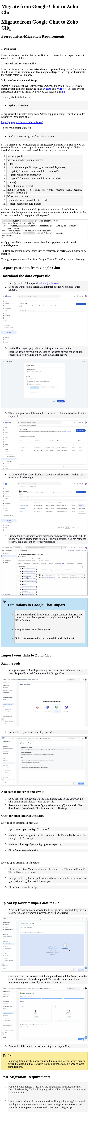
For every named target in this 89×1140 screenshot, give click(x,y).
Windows (61, 88)
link (63, 91)
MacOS (47, 88)
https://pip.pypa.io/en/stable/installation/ (22, 122)
